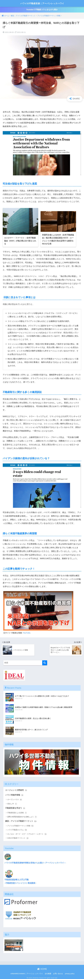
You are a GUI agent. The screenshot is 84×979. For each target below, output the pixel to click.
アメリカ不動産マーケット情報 (20, 825)
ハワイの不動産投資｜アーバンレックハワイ (42, 3)
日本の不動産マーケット (18, 837)
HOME (42, 968)
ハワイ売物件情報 (14, 794)
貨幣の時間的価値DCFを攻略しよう (22, 816)
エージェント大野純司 (16, 789)
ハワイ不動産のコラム (17, 829)
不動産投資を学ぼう (15, 807)
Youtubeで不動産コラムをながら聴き (42, 10)
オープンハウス (14, 798)
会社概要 (48, 973)
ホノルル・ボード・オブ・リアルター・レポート (27, 833)
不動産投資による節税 (17, 811)
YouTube (26, 632)
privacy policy (69, 973)
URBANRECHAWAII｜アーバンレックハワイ (26, 973)
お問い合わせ (58, 973)
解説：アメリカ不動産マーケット (21, 820)
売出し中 (12, 802)
